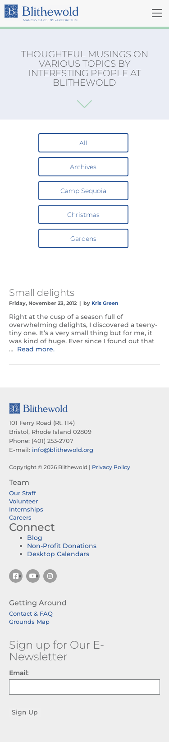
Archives (83, 167)
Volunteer (23, 501)
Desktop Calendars (58, 554)
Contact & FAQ (31, 613)
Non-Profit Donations (61, 546)
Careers (20, 517)
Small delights (41, 292)
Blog (34, 538)
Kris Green (105, 303)
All (83, 143)
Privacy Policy (111, 467)
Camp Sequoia (83, 191)
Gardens (83, 239)
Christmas (83, 215)
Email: (18, 673)
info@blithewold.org (62, 449)
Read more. (36, 349)
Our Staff (22, 493)
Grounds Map (29, 621)
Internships (26, 509)
